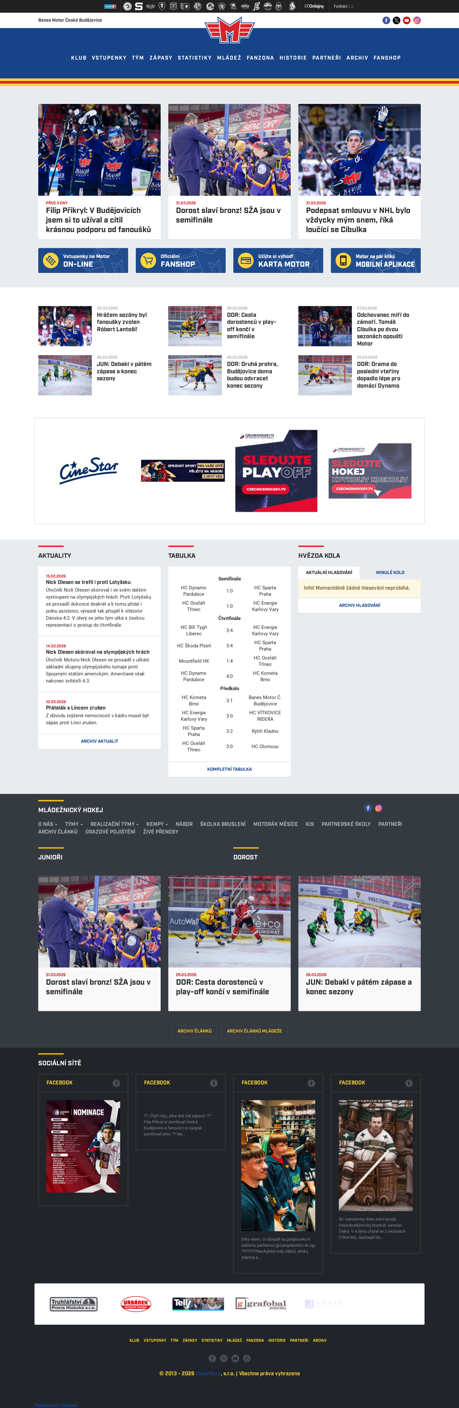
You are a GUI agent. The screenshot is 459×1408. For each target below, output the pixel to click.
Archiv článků (58, 985)
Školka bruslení (223, 977)
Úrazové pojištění (110, 985)
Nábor (184, 977)
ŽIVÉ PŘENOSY (160, 985)
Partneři (326, 58)
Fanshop (387, 58)
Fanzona (260, 58)
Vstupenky (109, 58)
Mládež (229, 58)
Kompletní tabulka (229, 923)
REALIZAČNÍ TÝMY (113, 977)
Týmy (72, 977)
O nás (45, 977)
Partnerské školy (346, 977)
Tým (138, 58)
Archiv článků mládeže (254, 1184)
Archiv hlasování (359, 759)
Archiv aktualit (99, 895)
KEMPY (155, 977)
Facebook (60, 1221)
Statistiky (195, 58)
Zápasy (161, 58)
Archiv (357, 58)
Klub (79, 58)
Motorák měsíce (275, 977)
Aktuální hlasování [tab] (329, 727)
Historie (293, 58)
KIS (310, 977)
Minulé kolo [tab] (390, 727)
